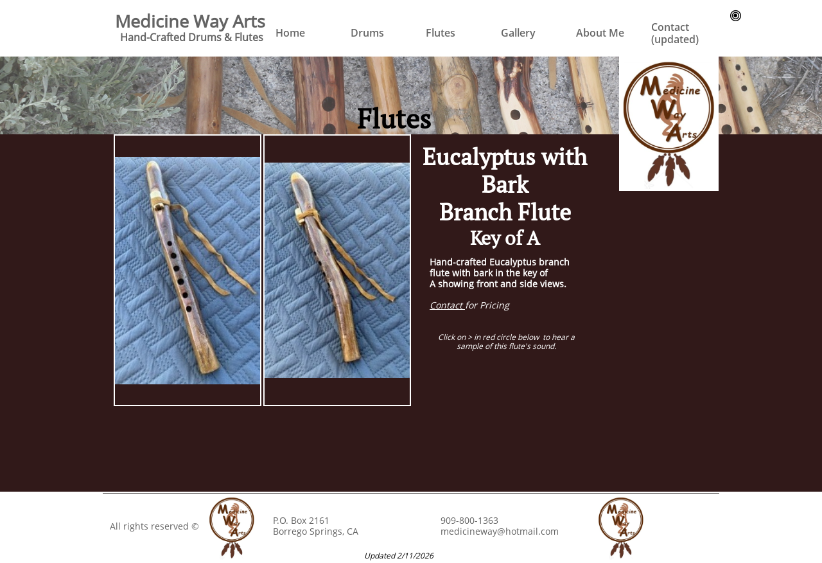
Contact (447, 305)
